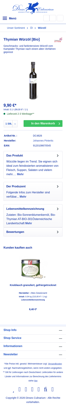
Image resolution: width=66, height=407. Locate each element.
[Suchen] (46, 18)
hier (36, 380)
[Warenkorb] (60, 18)
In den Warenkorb (43, 123)
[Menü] (9, 18)
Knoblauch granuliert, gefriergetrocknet (33, 285)
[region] (33, 279)
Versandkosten (55, 364)
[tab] (33, 164)
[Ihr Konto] (52, 18)
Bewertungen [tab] (33, 231)
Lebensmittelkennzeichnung (33, 300)
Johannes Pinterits (43, 140)
